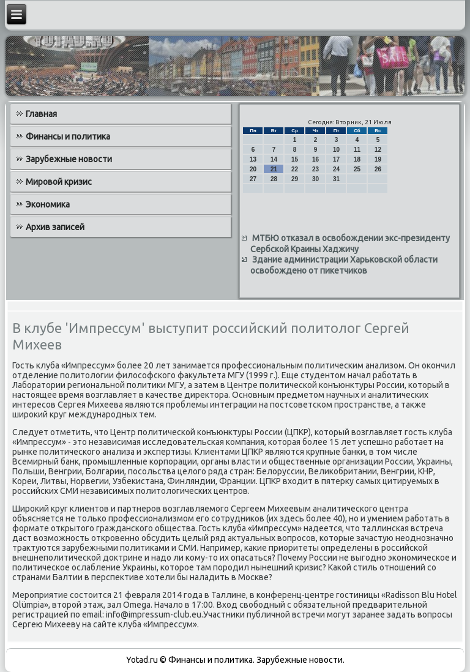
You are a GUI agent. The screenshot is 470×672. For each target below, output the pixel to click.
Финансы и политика (68, 136)
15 (294, 159)
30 (315, 179)
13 (253, 159)
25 (357, 169)
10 (336, 149)
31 (336, 179)
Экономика (48, 204)
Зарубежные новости (69, 159)
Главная (41, 114)
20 (253, 169)
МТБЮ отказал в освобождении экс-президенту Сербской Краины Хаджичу (350, 243)
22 (294, 169)
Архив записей (55, 227)
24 (336, 169)
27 (253, 179)
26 (378, 169)
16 (315, 159)
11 (357, 149)
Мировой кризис (59, 182)
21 (273, 169)
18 (357, 159)
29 (294, 179)
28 (273, 179)
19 (378, 159)
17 (336, 159)
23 (315, 169)
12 (378, 149)
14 (273, 159)
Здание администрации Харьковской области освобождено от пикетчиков (344, 265)
